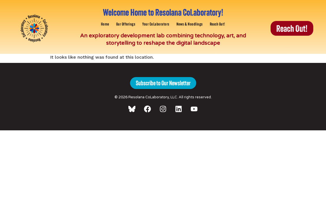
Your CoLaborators (155, 24)
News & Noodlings (189, 24)
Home (105, 24)
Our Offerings (125, 24)
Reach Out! (217, 24)
